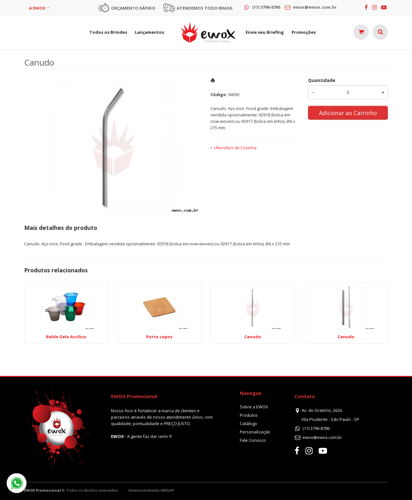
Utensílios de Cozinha (235, 147)
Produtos (249, 415)
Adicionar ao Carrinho (348, 113)
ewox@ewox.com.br (322, 437)
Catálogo (248, 423)
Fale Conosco (253, 440)
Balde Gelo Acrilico (66, 337)
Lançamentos (149, 32)
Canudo (252, 337)
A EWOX (37, 8)
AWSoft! (167, 490)
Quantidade (321, 80)
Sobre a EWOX (254, 407)
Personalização (255, 432)
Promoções (304, 32)
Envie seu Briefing (265, 32)
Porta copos (159, 337)
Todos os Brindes (108, 32)
